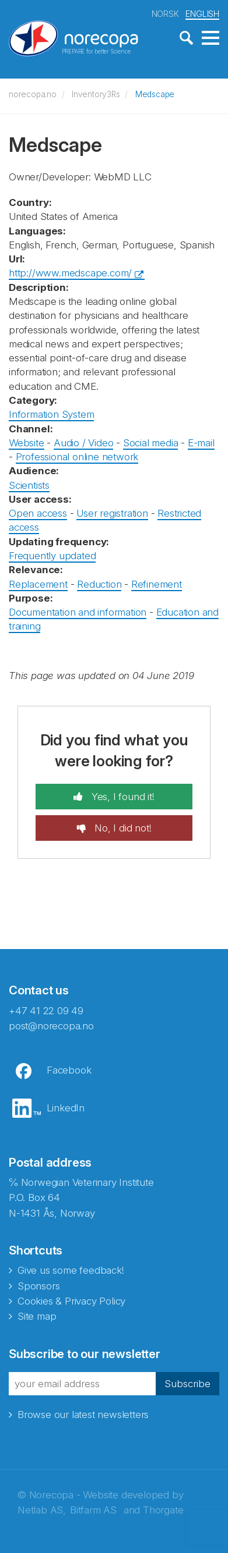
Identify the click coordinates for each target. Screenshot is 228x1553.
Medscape (154, 94)
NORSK (165, 14)
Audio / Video (83, 443)
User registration (112, 513)
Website (26, 443)
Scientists (29, 485)
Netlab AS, (41, 1510)
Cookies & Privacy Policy (71, 1301)
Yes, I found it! (122, 796)
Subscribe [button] (187, 1383)
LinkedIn (66, 1108)
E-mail (201, 443)
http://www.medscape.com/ (70, 273)
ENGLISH (202, 14)
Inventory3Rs (96, 94)
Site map (36, 1316)
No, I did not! (121, 828)
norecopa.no (33, 94)
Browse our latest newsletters (83, 1414)
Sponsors (38, 1286)
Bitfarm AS (93, 1510)
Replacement (38, 584)
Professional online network (77, 457)
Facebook (69, 1070)
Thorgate (163, 1510)
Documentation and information (77, 612)
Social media (150, 443)
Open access (38, 513)
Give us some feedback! (70, 1270)
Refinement (156, 584)
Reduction (99, 584)
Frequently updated (52, 556)
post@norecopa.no (51, 1026)
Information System (51, 414)
